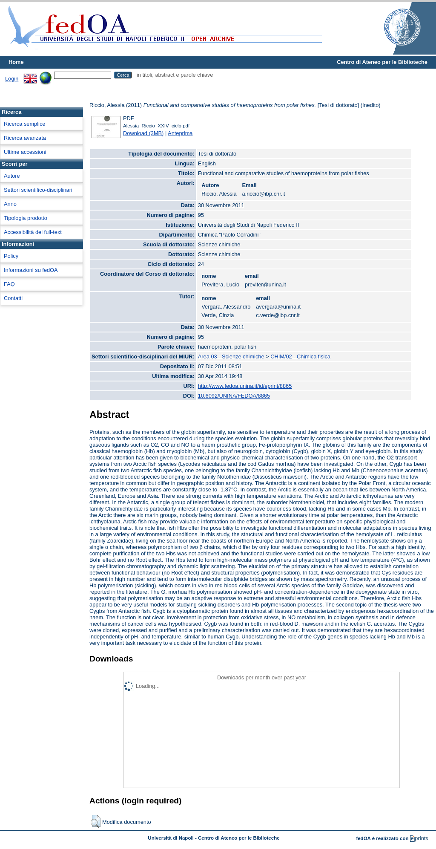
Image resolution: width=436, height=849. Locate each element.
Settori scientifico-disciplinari (38, 190)
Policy (11, 256)
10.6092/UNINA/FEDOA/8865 (234, 396)
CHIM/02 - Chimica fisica (300, 356)
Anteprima (180, 133)
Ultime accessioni (25, 152)
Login (11, 78)
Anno (10, 204)
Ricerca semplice (24, 124)
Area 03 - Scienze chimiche (231, 356)
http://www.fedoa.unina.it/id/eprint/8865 (245, 386)
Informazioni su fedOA (31, 270)
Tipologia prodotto (25, 218)
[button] (95, 821)
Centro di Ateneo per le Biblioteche (382, 62)
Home (16, 62)
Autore (12, 176)
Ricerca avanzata (25, 138)
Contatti (13, 298)
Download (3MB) (143, 133)
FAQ (9, 284)
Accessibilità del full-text (33, 232)
